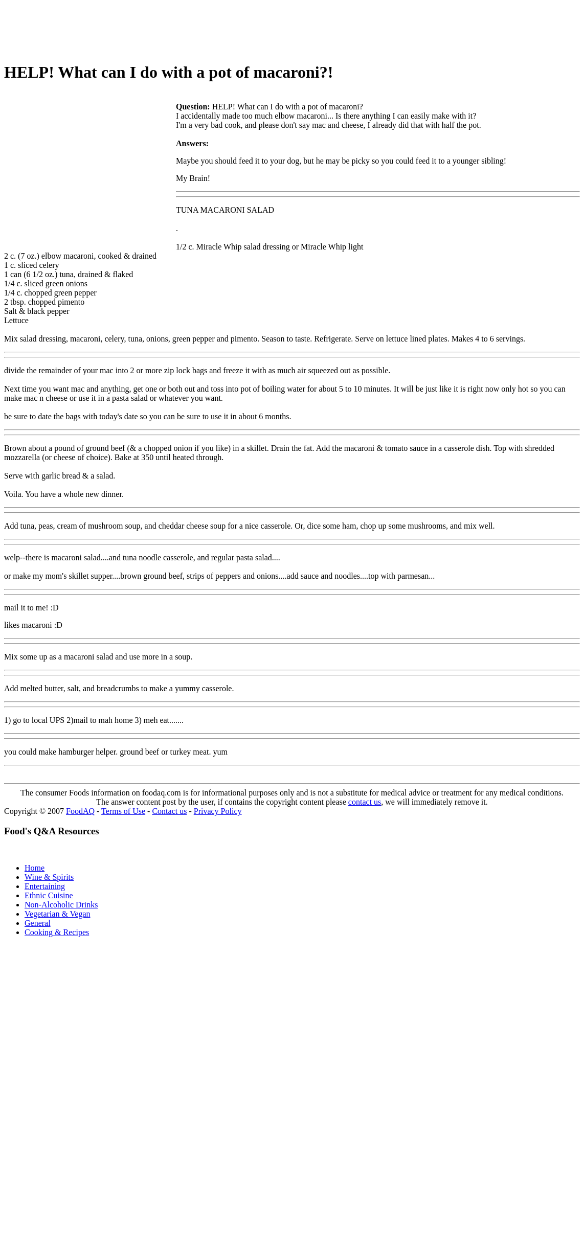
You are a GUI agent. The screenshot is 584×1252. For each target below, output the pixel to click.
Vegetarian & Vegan (58, 913)
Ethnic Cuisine (49, 895)
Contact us (169, 811)
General (38, 923)
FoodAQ (80, 811)
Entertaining (45, 886)
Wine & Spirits (49, 877)
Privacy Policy (218, 811)
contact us (364, 802)
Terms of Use (123, 811)
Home (34, 867)
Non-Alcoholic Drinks (61, 904)
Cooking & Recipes (57, 932)
